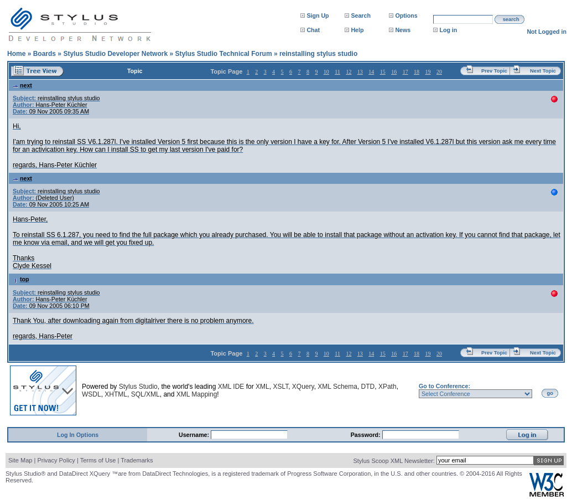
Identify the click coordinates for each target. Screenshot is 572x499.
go (550, 393)
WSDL (91, 394)
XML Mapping (196, 394)
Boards (44, 54)
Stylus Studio (138, 386)
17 (405, 72)
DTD (368, 386)
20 (439, 72)
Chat (313, 30)
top (21, 279)
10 (326, 72)
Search (361, 15)
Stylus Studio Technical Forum (223, 54)
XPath (387, 386)
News (402, 30)
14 (371, 72)
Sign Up (317, 15)
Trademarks (137, 460)
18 (416, 72)
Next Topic (543, 71)
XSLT (280, 386)
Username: (195, 434)
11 (337, 72)
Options (406, 15)
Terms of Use (98, 460)
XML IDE (231, 386)
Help (357, 30)
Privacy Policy (56, 460)
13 (360, 72)
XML (262, 386)
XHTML (116, 394)
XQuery (303, 386)
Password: (366, 434)
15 (383, 72)
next (22, 85)
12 (348, 72)
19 (428, 72)
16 (394, 72)
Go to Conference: (444, 386)
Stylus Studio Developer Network (115, 54)
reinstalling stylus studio (318, 54)
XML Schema (337, 386)
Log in (448, 30)
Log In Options (77, 434)
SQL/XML (145, 394)
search (511, 19)
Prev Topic (494, 71)
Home (16, 54)
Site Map (20, 460)
